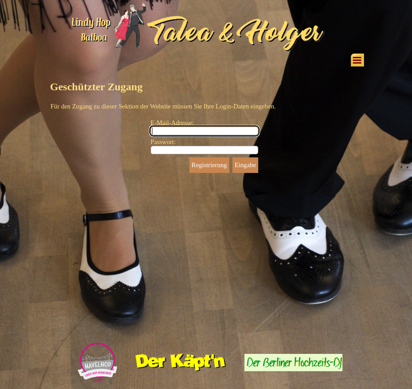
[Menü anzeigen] (357, 60)
